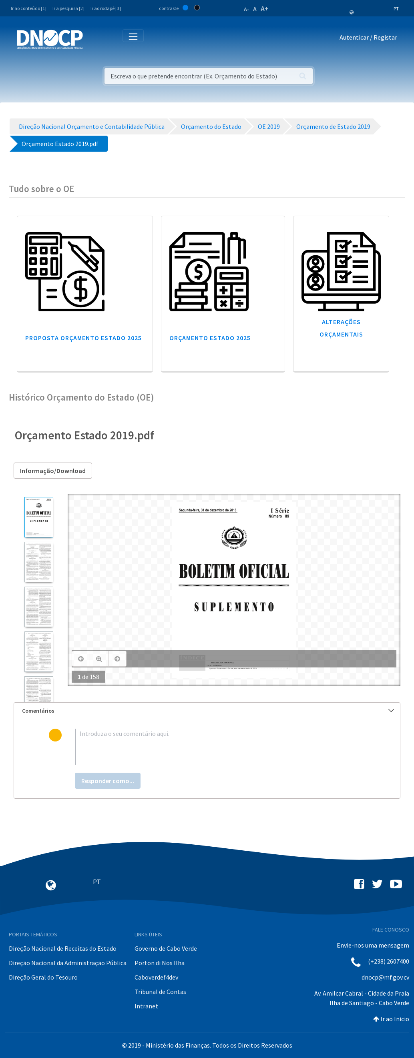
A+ (265, 8)
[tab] (207, 711)
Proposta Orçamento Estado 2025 (83, 338)
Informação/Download (53, 471)
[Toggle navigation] (93, 39)
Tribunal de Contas (160, 992)
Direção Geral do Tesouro (43, 977)
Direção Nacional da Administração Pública (68, 963)
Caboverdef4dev (156, 977)
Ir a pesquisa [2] (68, 8)
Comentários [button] (208, 710)
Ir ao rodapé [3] (105, 8)
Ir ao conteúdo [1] (28, 8)
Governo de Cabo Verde (166, 948)
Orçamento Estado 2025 (210, 338)
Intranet (146, 1006)
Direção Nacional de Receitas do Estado (63, 948)
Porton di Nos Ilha (160, 963)
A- (246, 9)
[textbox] (220, 747)
